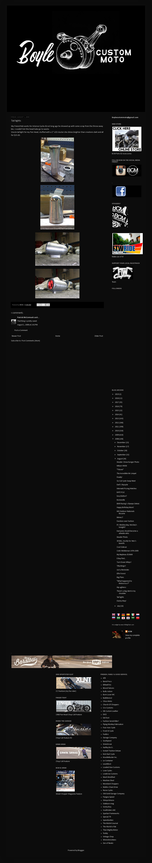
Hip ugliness (121, 587)
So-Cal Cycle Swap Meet (126, 481)
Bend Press (107, 681)
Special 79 (107, 817)
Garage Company (110, 738)
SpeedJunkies (108, 820)
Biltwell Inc (107, 685)
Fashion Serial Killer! (111, 721)
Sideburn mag (108, 804)
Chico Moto (107, 701)
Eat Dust (106, 718)
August (120, 459)
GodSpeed (107, 741)
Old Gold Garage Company (113, 794)
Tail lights (120, 597)
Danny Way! (121, 601)
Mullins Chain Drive (110, 787)
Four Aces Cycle (109, 728)
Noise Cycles (108, 790)
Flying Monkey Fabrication (113, 724)
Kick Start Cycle (109, 754)
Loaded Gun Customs (111, 767)
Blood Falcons (108, 688)
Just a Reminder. (123, 570)
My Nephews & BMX (125, 555)
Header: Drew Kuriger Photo (128, 462)
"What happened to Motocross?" (124, 582)
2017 (117, 402)
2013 (117, 419)
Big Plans (120, 577)
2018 (117, 398)
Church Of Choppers (111, 705)
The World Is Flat (109, 827)
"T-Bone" (120, 470)
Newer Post (16, 336)
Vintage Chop (108, 837)
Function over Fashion (125, 521)
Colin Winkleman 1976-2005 (128, 551)
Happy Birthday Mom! (125, 507)
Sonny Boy (107, 807)
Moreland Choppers (111, 784)
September (121, 455)
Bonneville (121, 500)
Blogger (81, 850)
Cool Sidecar (122, 547)
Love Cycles (107, 771)
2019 (117, 394)
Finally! (119, 477)
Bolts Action (107, 691)
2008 (117, 439)
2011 (117, 427)
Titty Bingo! (121, 566)
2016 (117, 406)
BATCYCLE (121, 492)
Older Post (99, 336)
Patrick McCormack (25, 317)
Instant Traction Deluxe (112, 751)
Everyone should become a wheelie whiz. (127, 532)
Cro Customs (108, 708)
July (118, 606)
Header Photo (122, 537)
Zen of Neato (108, 843)
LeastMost (107, 764)
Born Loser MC (109, 695)
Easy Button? (122, 496)
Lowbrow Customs (110, 774)
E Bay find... (121, 558)
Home (57, 336)
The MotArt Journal (110, 823)
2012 (117, 423)
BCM (130, 632)
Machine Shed (108, 781)
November (121, 447)
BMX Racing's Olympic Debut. (128, 504)
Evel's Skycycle (122, 485)
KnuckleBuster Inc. (110, 757)
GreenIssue (107, 744)
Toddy (105, 833)
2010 (117, 431)
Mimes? (120, 517)
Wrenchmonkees (109, 840)
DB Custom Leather (110, 711)
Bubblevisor (107, 698)
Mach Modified (109, 777)
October (120, 451)
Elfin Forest (121, 574)
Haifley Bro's (108, 748)
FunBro (106, 734)
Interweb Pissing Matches (127, 489)
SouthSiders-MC (109, 810)
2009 (117, 435)
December (121, 443)
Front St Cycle (108, 731)
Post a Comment (21, 330)
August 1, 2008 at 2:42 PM (27, 325)
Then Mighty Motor (110, 830)
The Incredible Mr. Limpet (126, 473)
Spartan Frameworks (111, 814)
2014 (117, 415)
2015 (117, 411)
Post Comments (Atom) (31, 341)
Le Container (108, 761)
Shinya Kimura (108, 800)
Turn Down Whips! (124, 562)
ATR (104, 678)
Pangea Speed (108, 797)
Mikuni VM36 (122, 466)
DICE (105, 715)
